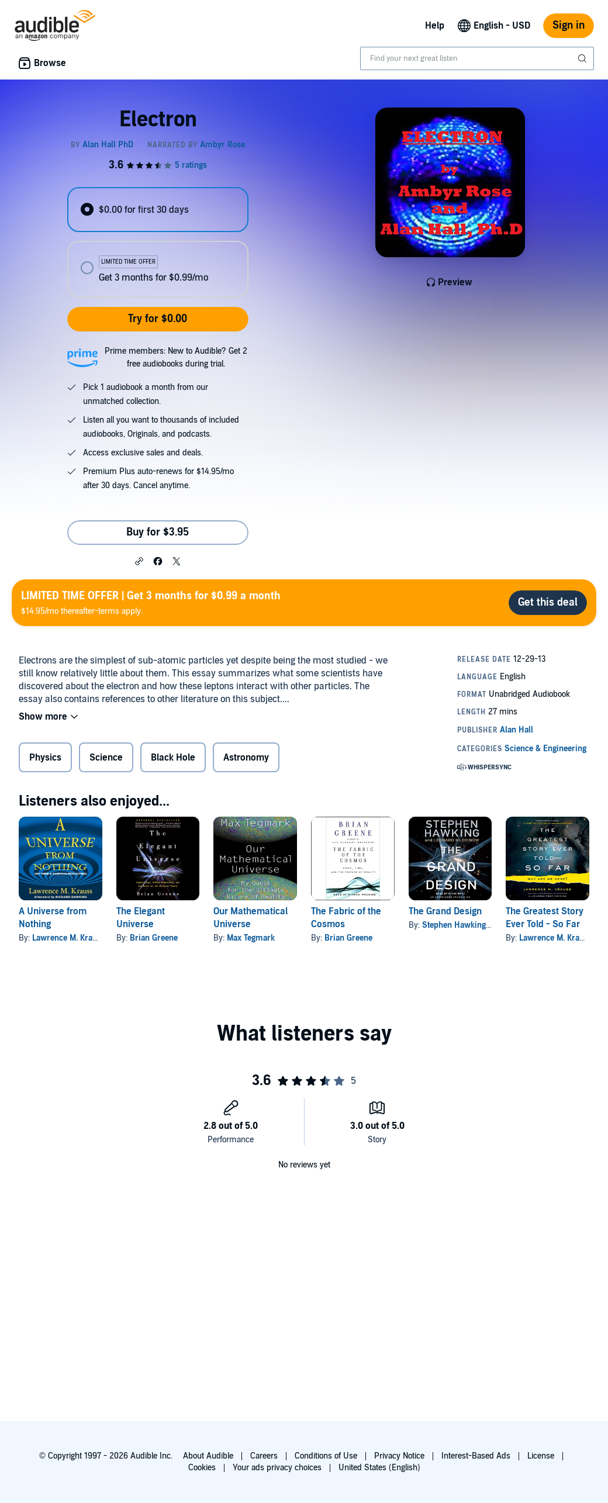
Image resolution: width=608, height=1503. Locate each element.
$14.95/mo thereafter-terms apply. (151, 602)
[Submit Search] (583, 58)
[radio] (157, 209)
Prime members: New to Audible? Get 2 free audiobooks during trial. (176, 357)
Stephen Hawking (454, 925)
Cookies (202, 1468)
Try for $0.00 (157, 319)
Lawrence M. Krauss (68, 938)
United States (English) (379, 1468)
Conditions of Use (326, 1456)
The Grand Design (445, 911)
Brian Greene (154, 938)
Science (106, 757)
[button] (139, 561)
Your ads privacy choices (277, 1468)
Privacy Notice (399, 1456)
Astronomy (246, 757)
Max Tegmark (251, 938)
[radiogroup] (157, 242)
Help (434, 26)
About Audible (208, 1456)
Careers (264, 1456)
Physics (45, 757)
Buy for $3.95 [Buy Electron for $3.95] (157, 532)
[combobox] (477, 58)
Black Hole (173, 757)
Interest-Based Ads (475, 1456)
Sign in (568, 25)
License (540, 1456)
